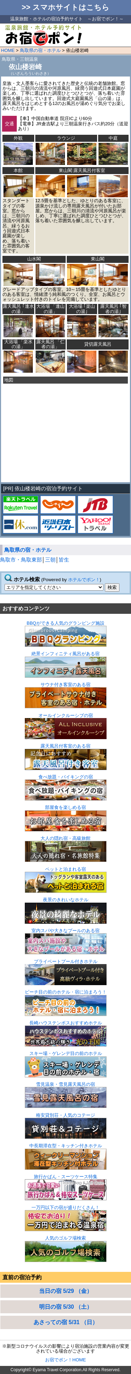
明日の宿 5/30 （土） (65, 1307)
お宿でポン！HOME (65, 1359)
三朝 (50, 560)
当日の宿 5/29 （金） (65, 1291)
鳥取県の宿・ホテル (40, 50)
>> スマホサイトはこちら (65, 7)
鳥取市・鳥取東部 (21, 560)
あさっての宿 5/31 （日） (66, 1322)
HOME (8, 50)
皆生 (64, 560)
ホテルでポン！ (84, 579)
